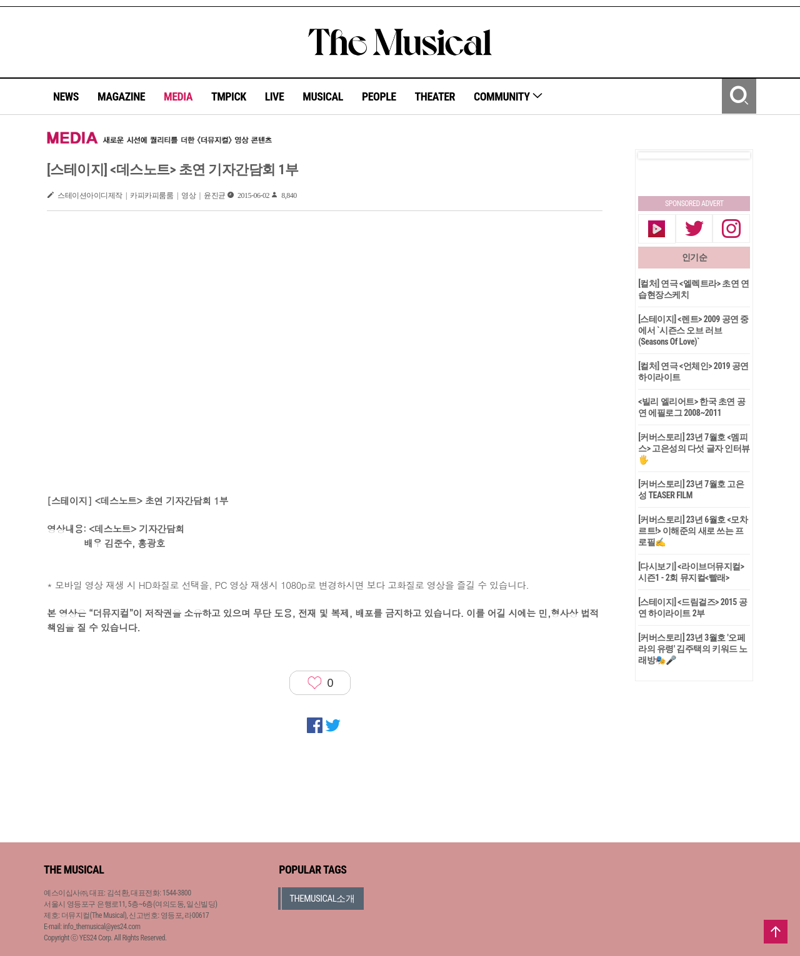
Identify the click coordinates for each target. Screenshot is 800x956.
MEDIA (178, 96)
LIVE (274, 96)
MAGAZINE (121, 96)
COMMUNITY (508, 96)
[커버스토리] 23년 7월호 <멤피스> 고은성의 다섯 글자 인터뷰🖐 (694, 448)
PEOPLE (379, 96)
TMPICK (228, 96)
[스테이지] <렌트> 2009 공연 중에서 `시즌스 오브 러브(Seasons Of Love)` (693, 330)
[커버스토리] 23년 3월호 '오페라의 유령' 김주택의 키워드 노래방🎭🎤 (693, 649)
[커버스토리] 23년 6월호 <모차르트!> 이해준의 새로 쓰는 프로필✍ (693, 531)
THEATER (435, 96)
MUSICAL (322, 96)
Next (731, 155)
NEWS (66, 96)
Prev (658, 155)
